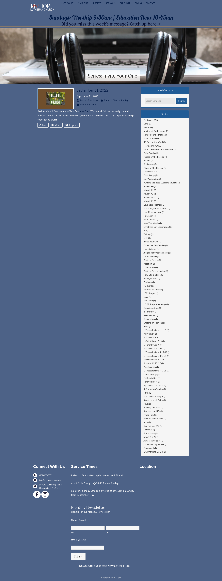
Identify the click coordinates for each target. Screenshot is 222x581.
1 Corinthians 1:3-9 (153, 341)
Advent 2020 (150, 197)
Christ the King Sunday (154, 245)
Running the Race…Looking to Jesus (160, 182)
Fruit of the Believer (153, 418)
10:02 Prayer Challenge (155, 304)
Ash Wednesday (151, 179)
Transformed (150, 138)
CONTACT (150, 3)
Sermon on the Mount (154, 134)
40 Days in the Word (153, 142)
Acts (146, 422)
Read (43, 125)
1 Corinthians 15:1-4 (153, 451)
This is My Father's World (155, 208)
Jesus (146, 326)
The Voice (148, 300)
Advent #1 (148, 201)
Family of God (150, 278)
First (72, 532)
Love (146, 296)
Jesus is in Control (152, 440)
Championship (150, 374)
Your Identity (150, 366)
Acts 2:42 (84, 111)
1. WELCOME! (67, 3)
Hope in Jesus (150, 249)
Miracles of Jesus (152, 289)
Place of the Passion (153, 167)
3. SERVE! (97, 3)
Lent (146, 123)
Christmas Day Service (154, 444)
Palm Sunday (150, 153)
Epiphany (148, 282)
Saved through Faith (153, 400)
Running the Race (152, 407)
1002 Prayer (149, 293)
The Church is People (153, 396)
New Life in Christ (152, 274)
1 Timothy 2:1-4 (151, 344)
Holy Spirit (148, 215)
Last (107, 532)
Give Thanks (149, 219)
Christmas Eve (150, 171)
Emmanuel (149, 448)
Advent (147, 160)
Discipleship (149, 175)
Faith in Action (150, 378)
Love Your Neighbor (153, 204)
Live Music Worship (152, 212)
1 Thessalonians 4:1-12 (155, 355)
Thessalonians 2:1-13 (154, 359)
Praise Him (149, 414)
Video (56, 125)
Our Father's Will (151, 425)
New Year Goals (151, 223)
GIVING (138, 3)
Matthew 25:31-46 (153, 348)
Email (78, 540)
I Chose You (149, 267)
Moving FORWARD (152, 145)
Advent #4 (148, 186)
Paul (146, 403)
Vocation (148, 263)
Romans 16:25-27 (152, 363)
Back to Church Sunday (154, 271)
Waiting (147, 234)
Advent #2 (148, 193)
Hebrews (148, 429)
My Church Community (154, 385)
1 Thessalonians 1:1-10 (155, 330)
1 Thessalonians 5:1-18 (155, 370)
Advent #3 (148, 190)
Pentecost (148, 120)
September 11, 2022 (92, 90)
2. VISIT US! (83, 3)
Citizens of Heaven (153, 322)
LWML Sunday (150, 256)
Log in (118, 577)
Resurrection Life (152, 411)
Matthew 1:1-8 (151, 337)
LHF (146, 237)
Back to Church (151, 260)
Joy (145, 230)
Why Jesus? (149, 333)
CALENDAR (125, 3)
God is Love (149, 433)
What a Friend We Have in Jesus (158, 149)
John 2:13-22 (150, 437)
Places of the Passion (154, 156)
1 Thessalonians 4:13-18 (155, 352)
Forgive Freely (150, 381)
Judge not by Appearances (156, 252)
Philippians (149, 164)
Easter (147, 127)
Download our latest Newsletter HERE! (105, 566)
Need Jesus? (149, 315)
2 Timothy (148, 311)
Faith (146, 392)
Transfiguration (151, 308)
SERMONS (111, 3)
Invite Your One (151, 241)
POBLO (147, 285)
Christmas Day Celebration (156, 226)
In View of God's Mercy (154, 131)
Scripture (72, 125)
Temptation (149, 319)
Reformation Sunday (153, 389)
